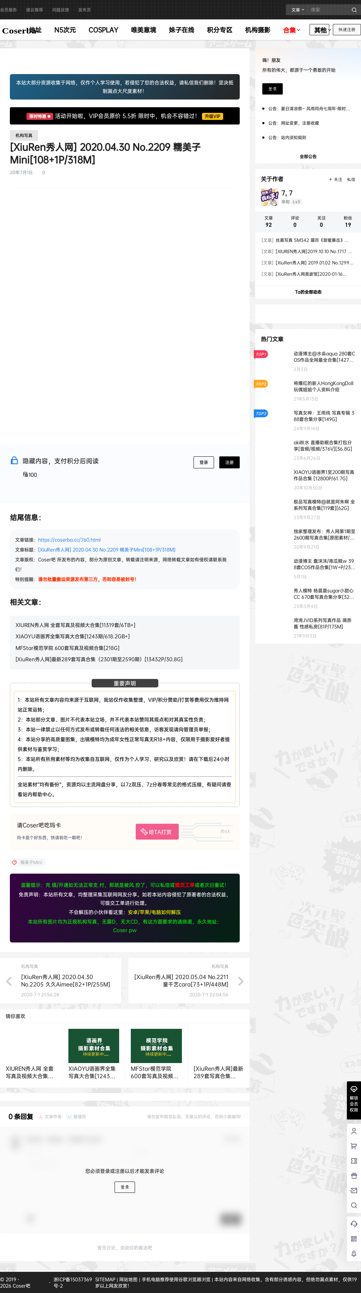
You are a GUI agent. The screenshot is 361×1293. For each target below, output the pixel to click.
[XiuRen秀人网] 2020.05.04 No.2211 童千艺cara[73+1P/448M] (181, 980)
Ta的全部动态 (308, 292)
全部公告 (308, 156)
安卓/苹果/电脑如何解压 (154, 912)
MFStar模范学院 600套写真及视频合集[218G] (68, 647)
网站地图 (128, 1279)
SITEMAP (105, 1279)
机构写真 (24, 135)
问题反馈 (60, 10)
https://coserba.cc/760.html (69, 539)
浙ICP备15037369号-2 (73, 1282)
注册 (229, 462)
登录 (204, 462)
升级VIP (212, 116)
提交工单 (185, 884)
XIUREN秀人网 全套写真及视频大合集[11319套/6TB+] (75, 624)
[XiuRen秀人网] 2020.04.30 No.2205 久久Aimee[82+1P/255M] (65, 980)
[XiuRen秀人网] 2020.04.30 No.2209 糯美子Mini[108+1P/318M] (107, 549)
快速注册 (346, 29)
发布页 (84, 10)
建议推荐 (34, 10)
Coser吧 (20, 1285)
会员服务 (8, 10)
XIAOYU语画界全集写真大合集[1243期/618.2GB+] (73, 636)
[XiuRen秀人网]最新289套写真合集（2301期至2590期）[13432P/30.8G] (99, 659)
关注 (335, 179)
